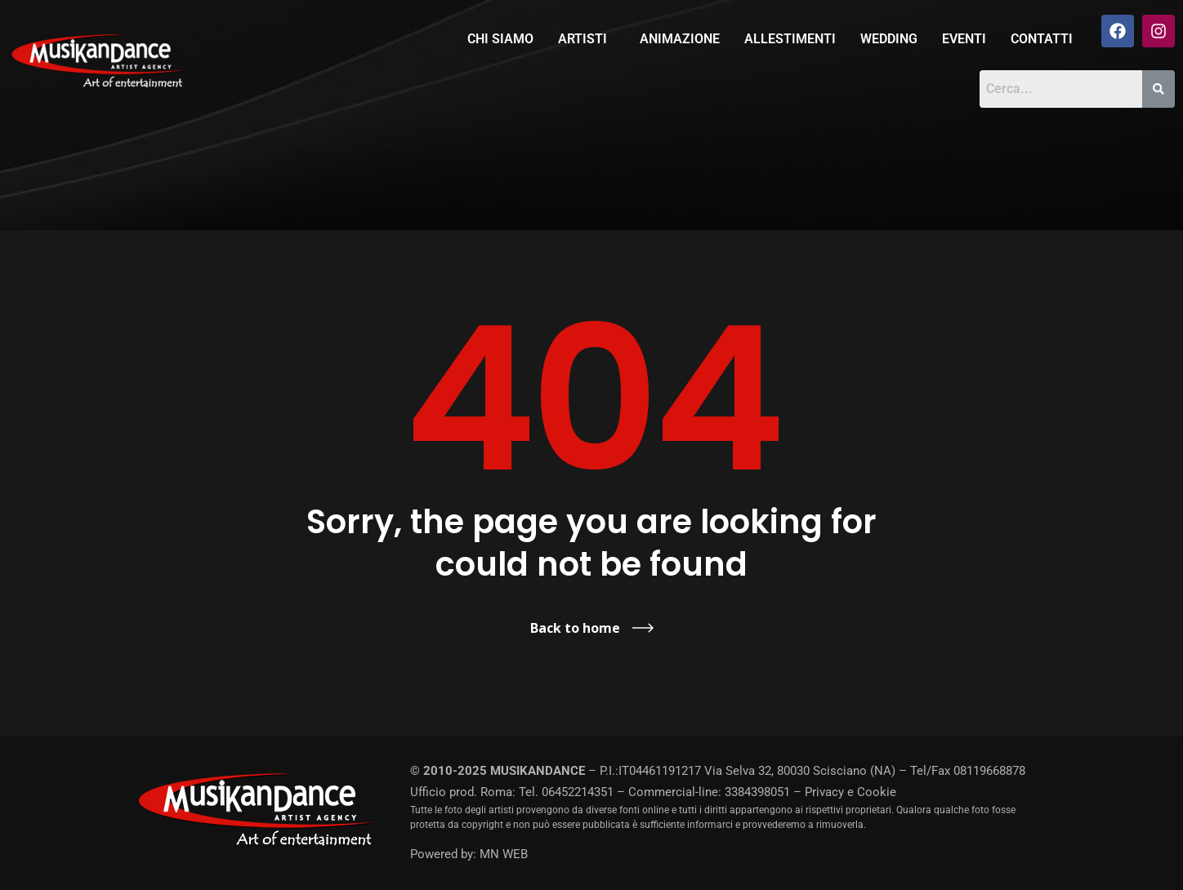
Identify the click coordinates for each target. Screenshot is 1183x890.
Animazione (680, 39)
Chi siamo (500, 39)
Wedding (888, 39)
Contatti (1042, 39)
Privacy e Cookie (850, 792)
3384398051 (757, 792)
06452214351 (578, 792)
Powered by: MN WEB (469, 854)
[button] (586, 39)
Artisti (582, 39)
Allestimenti (790, 39)
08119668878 (989, 770)
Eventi (964, 39)
